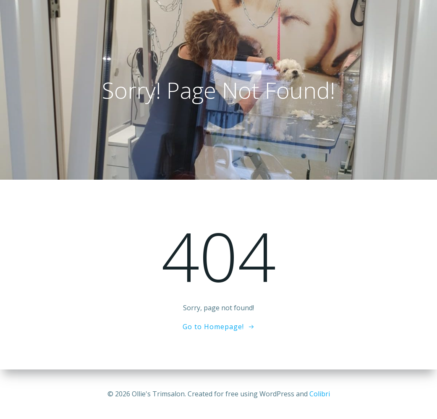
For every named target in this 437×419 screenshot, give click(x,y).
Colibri (319, 393)
